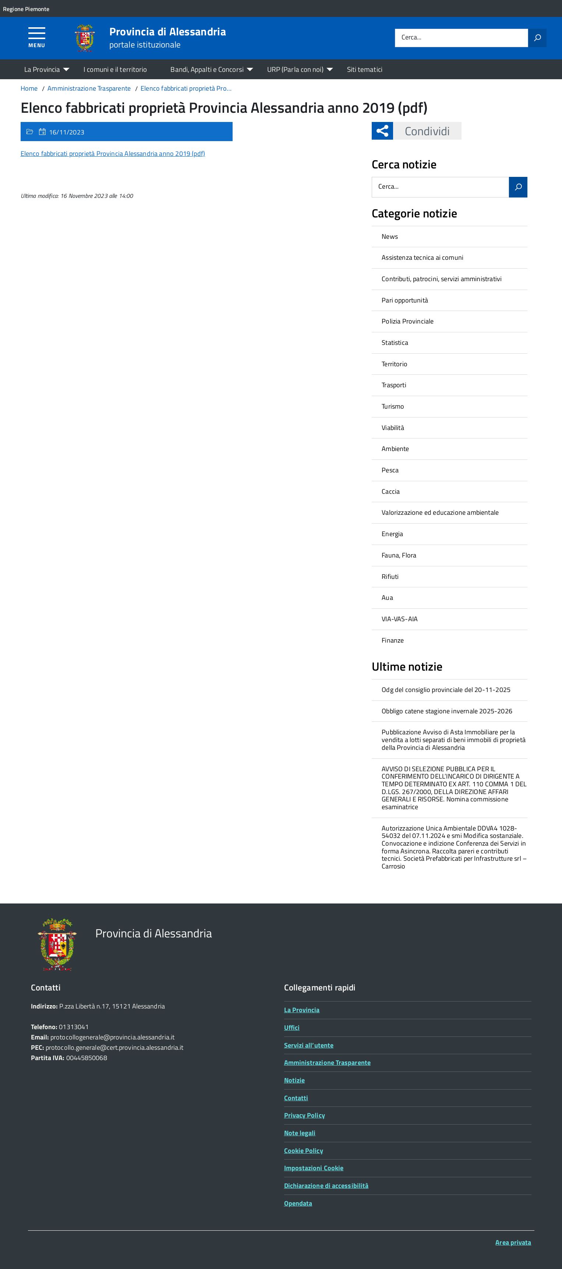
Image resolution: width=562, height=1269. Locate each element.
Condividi (421, 131)
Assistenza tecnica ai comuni (422, 257)
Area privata (513, 1242)
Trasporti (394, 385)
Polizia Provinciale (408, 321)
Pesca (390, 470)
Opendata (298, 1203)
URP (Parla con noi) (295, 69)
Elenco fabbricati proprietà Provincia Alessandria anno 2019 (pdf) (113, 153)
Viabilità (393, 428)
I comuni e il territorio (115, 69)
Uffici (292, 1027)
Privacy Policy (304, 1115)
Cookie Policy (303, 1151)
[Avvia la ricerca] (537, 38)
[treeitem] (449, 236)
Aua (387, 597)
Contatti (296, 1098)
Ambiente (395, 449)
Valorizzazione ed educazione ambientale (440, 512)
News (390, 236)
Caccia (391, 491)
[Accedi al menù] (37, 37)
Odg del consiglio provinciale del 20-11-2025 (446, 690)
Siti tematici (364, 69)
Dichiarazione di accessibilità (326, 1186)
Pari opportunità (405, 300)
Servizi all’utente (309, 1045)
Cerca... (411, 38)
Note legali (300, 1133)
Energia (392, 534)
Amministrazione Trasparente (327, 1062)
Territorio (394, 364)
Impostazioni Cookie (314, 1168)
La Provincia (42, 69)
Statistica (395, 342)
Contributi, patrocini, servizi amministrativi (442, 279)
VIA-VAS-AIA (400, 619)
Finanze (393, 640)
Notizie (294, 1080)
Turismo (393, 406)
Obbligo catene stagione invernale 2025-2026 (447, 711)
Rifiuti (390, 576)
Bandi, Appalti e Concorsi (206, 69)
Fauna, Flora (399, 555)
